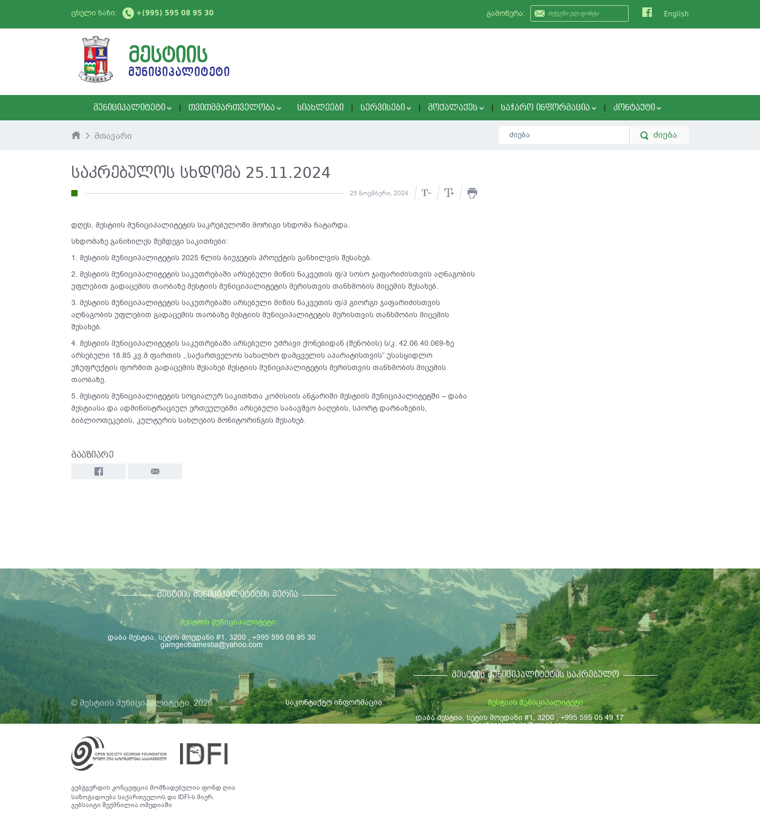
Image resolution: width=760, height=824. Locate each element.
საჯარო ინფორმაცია (548, 107)
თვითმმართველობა (234, 107)
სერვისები (385, 107)
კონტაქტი (637, 107)
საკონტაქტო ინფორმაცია (334, 702)
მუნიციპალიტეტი (132, 107)
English (676, 14)
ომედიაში (156, 805)
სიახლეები (320, 107)
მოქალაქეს (456, 107)
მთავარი (113, 136)
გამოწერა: (506, 13)
